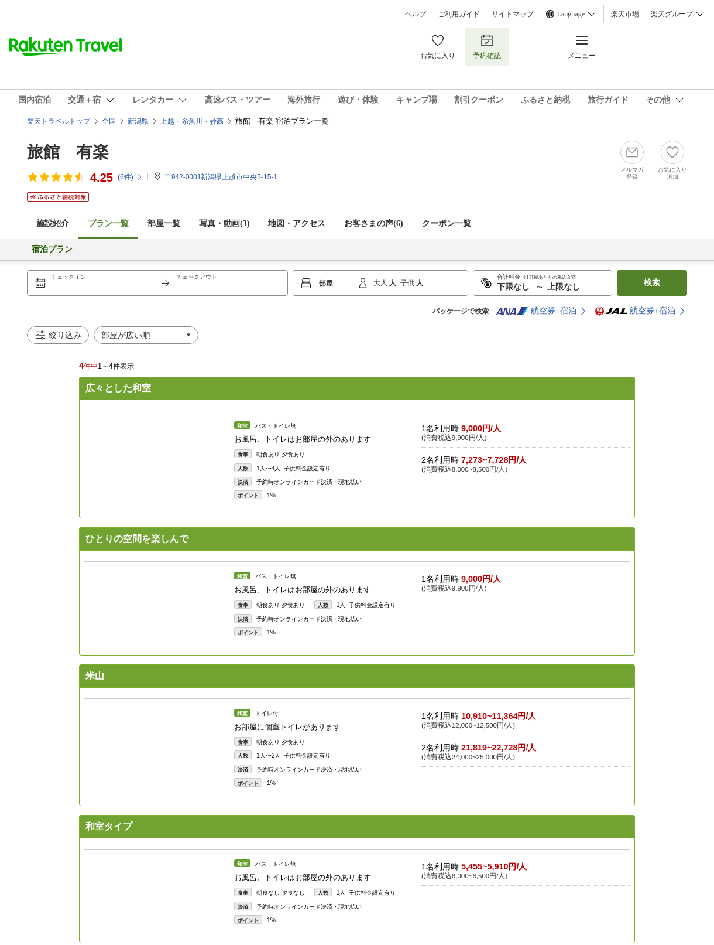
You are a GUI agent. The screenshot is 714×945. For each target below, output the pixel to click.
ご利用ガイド (459, 14)
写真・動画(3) (224, 223)
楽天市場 (625, 14)
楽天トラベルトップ (58, 121)
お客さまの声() (373, 223)
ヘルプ (415, 14)
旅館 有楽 (68, 152)
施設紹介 (52, 223)
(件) (130, 176)
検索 (652, 282)
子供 (408, 283)
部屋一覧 (163, 223)
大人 (381, 283)
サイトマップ (513, 14)
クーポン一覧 (446, 223)
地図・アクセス (296, 223)
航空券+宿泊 (536, 311)
